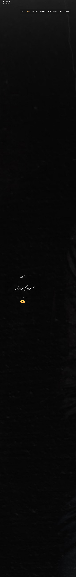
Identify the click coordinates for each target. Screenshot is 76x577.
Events (28, 2)
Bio (23, 301)
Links (61, 2)
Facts (23, 2)
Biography (34, 2)
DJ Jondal (6, 2)
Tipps (49, 2)
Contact (67, 2)
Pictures (55, 2)
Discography (43, 2)
